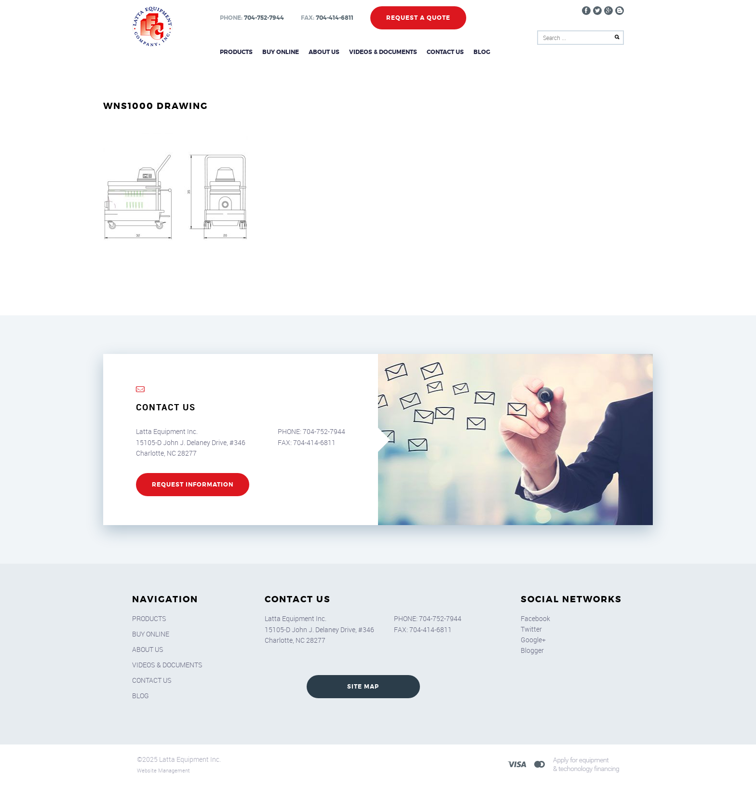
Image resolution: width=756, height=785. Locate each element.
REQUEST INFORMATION (192, 484)
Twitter (531, 629)
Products (236, 52)
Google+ (533, 639)
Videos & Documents (383, 52)
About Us (324, 52)
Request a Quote (418, 18)
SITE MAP (363, 686)
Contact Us (445, 52)
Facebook (535, 618)
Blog (481, 52)
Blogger (532, 650)
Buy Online (280, 52)
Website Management (163, 770)
